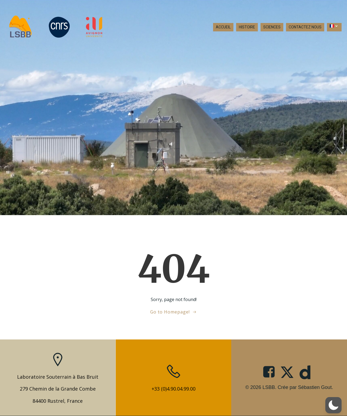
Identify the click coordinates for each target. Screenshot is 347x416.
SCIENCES (272, 27)
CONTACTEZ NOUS (305, 27)
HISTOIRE (247, 27)
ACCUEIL (223, 27)
